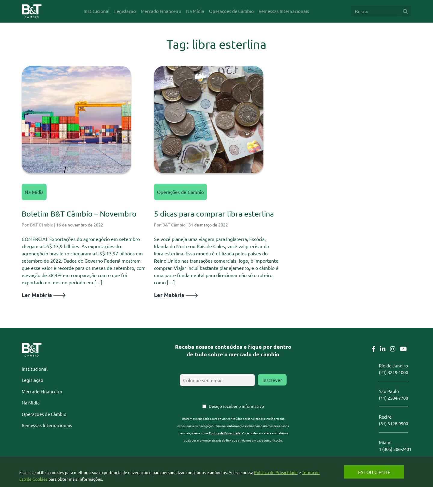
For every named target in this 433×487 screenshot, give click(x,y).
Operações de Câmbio (180, 192)
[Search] (375, 11)
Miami (385, 442)
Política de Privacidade (225, 433)
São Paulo (389, 391)
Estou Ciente (374, 472)
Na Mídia (34, 192)
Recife (385, 417)
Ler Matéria (44, 294)
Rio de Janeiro (393, 365)
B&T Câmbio (41, 224)
